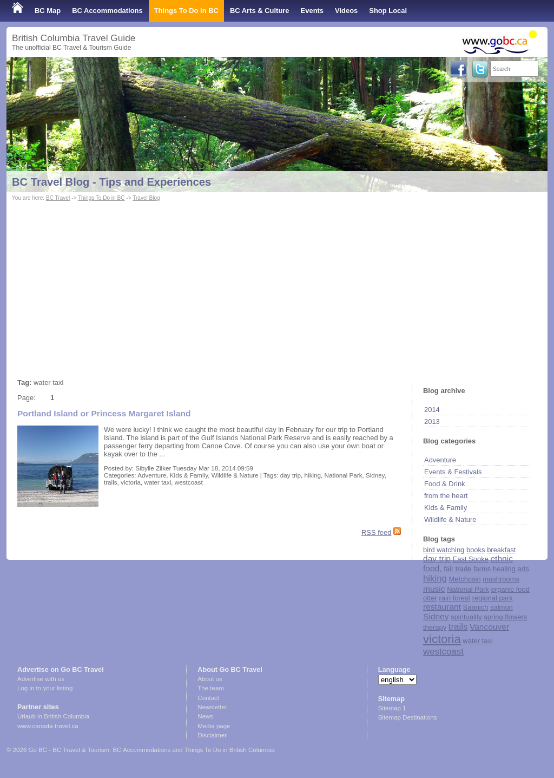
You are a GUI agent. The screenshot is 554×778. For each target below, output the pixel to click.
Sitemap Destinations (407, 717)
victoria (442, 639)
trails (458, 627)
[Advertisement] (277, 285)
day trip (437, 558)
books (475, 550)
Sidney (436, 616)
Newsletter (212, 707)
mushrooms (501, 579)
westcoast (443, 651)
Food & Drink (444, 484)
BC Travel (58, 198)
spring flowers (505, 617)
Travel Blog (146, 198)
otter (430, 598)
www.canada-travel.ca (47, 726)
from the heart (446, 496)
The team (210, 688)
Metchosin (465, 579)
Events (312, 10)
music (434, 588)
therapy (434, 627)
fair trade (457, 569)
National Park (468, 589)
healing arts (511, 569)
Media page (213, 726)
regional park (492, 598)
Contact (208, 698)
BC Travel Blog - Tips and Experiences (111, 182)
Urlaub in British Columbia (53, 716)
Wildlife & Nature (450, 519)
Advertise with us (40, 679)
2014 (432, 410)
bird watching (443, 550)
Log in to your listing (44, 688)
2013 (432, 421)
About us (209, 679)
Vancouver (489, 626)
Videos (346, 10)
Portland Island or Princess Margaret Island (104, 413)
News (205, 716)
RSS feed (376, 532)
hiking (435, 578)
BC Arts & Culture (259, 10)
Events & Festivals (453, 472)
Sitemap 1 (392, 708)
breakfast (501, 550)
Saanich (476, 607)
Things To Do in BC (186, 10)
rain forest (455, 598)
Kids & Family (445, 508)
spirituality (466, 617)
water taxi (477, 641)
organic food (510, 589)
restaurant (442, 606)
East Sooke (471, 559)
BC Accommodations (107, 10)
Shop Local (388, 10)
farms (482, 569)
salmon (501, 607)
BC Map (48, 10)
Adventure (440, 460)
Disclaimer (212, 735)
